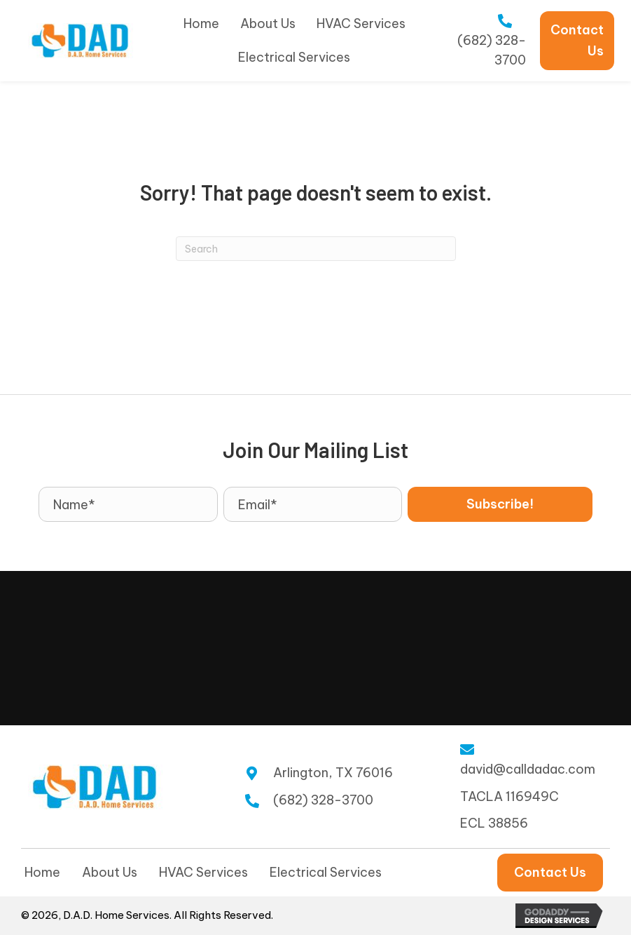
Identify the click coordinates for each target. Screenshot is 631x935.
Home (42, 872)
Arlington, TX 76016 (333, 773)
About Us (109, 872)
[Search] (316, 248)
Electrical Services (326, 872)
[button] (500, 504)
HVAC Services (203, 872)
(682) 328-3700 (323, 800)
